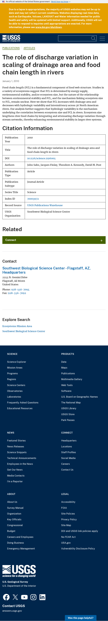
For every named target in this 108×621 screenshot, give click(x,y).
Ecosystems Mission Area (17, 326)
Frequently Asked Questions (22, 402)
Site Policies (68, 513)
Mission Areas (14, 367)
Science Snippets (17, 452)
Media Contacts (15, 475)
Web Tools (67, 385)
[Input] (77, 38)
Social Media (68, 458)
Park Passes (68, 420)
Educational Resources (19, 408)
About (11, 494)
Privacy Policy (69, 519)
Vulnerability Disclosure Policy (78, 548)
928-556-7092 (17, 293)
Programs (12, 373)
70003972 (33, 198)
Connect (10, 240)
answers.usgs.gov (12, 610)
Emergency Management (21, 548)
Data (63, 361)
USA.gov (66, 542)
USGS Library (68, 408)
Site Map (66, 525)
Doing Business (15, 542)
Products (67, 354)
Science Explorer (16, 361)
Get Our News (15, 469)
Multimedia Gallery (71, 379)
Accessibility (68, 502)
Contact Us (67, 469)
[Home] (11, 41)
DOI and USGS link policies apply (79, 531)
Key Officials (14, 519)
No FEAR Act (68, 537)
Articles (29, 48)
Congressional (15, 525)
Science (12, 354)
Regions (11, 379)
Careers (65, 464)
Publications (11, 48)
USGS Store (68, 414)
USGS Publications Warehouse (45, 205)
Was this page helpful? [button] (80, 618)
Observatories (15, 391)
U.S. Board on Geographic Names (79, 396)
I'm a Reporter (15, 481)
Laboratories (14, 396)
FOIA (64, 507)
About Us (12, 502)
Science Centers (16, 385)
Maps (64, 367)
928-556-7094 (20, 289)
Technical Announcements (21, 458)
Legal (65, 494)
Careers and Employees (20, 537)
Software (66, 391)
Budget (11, 531)
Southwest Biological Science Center (23, 331)
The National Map (71, 402)
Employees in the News (20, 464)
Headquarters (68, 440)
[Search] (94, 38)
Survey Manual (15, 507)
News (10, 432)
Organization (14, 513)
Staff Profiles (68, 452)
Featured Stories (16, 440)
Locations (66, 446)
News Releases (15, 446)
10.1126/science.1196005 (41, 158)
